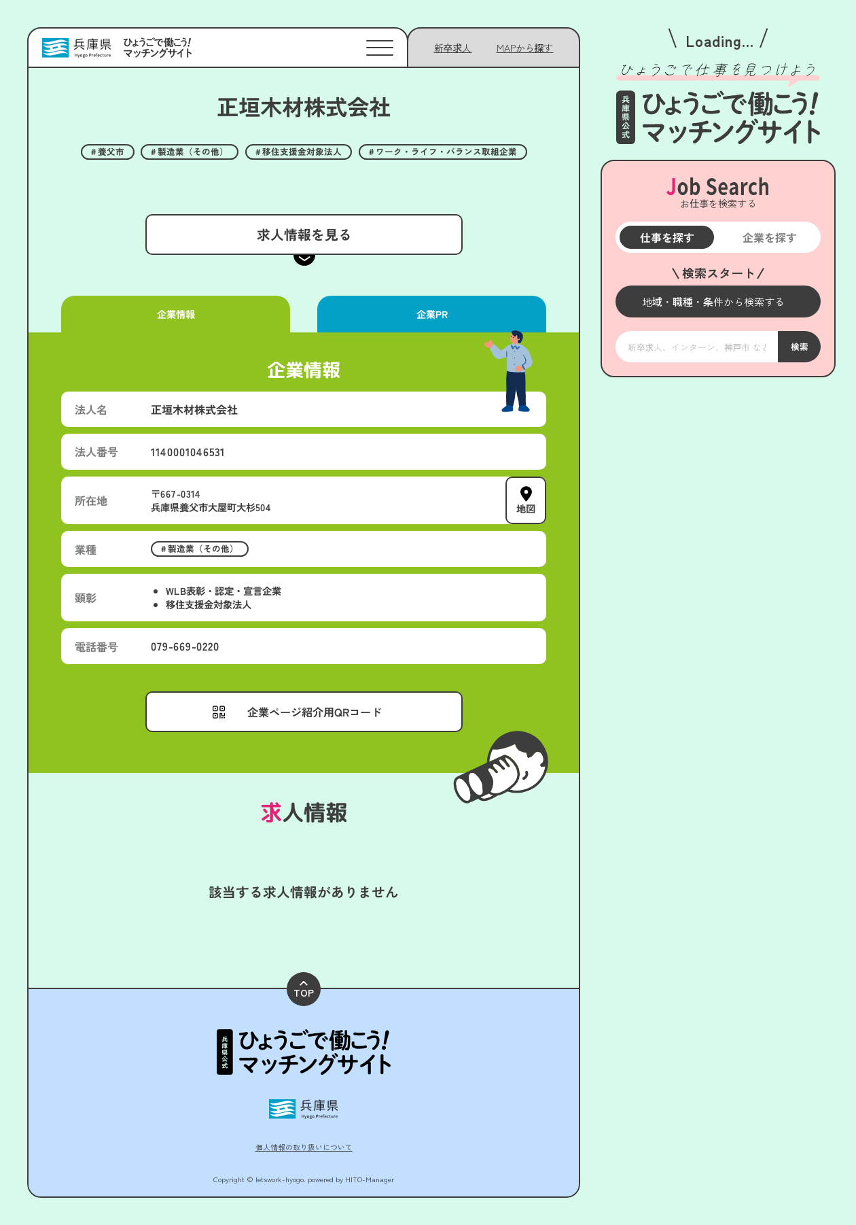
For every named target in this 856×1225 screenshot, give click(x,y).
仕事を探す (666, 237)
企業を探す (769, 237)
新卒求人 (453, 47)
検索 (799, 346)
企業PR (431, 314)
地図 (525, 507)
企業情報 (175, 314)
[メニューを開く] (718, 301)
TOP (303, 990)
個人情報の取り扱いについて (304, 1146)
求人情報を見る (303, 234)
